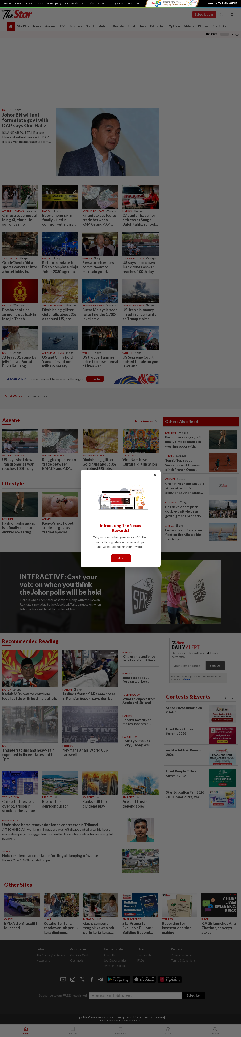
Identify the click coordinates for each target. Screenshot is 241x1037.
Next (121, 558)
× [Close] (155, 474)
